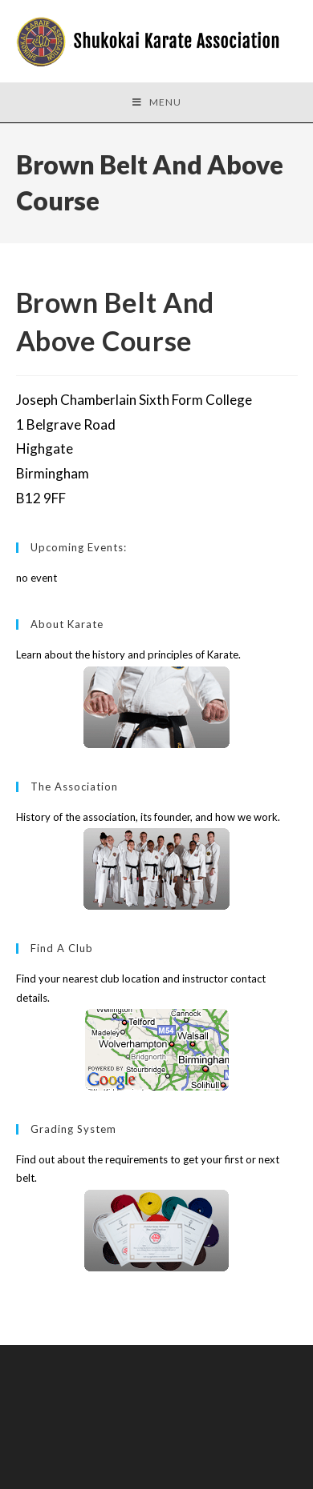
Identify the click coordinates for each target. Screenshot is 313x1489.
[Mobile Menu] (157, 102)
